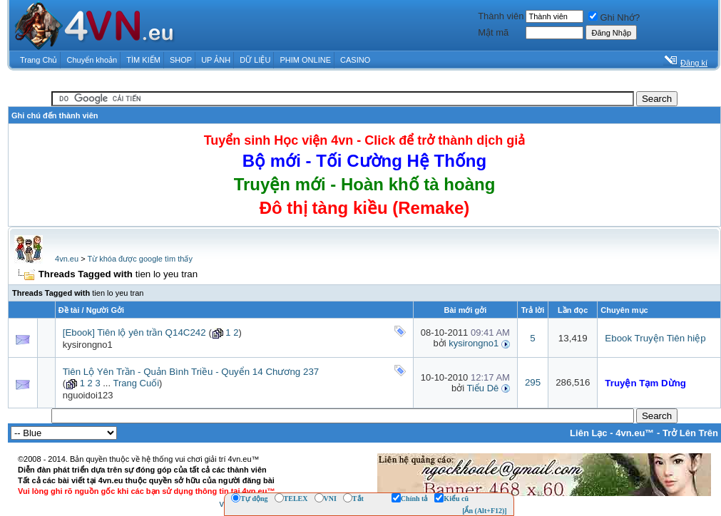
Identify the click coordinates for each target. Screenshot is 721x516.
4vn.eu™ (634, 433)
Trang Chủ (38, 60)
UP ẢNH (215, 60)
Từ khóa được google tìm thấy (139, 258)
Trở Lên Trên (690, 433)
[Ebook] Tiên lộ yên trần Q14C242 (134, 332)
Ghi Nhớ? (614, 17)
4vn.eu (66, 258)
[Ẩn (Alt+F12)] (484, 511)
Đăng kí (693, 62)
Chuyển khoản (92, 60)
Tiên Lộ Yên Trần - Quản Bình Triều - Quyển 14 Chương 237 (191, 371)
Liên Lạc (589, 433)
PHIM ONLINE (305, 60)
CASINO (355, 60)
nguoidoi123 (88, 395)
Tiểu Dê (482, 388)
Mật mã (493, 32)
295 (533, 382)
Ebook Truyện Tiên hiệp (655, 338)
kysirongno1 (88, 344)
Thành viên (500, 16)
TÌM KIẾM (143, 60)
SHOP (181, 60)
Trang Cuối (136, 383)
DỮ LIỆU (255, 60)
